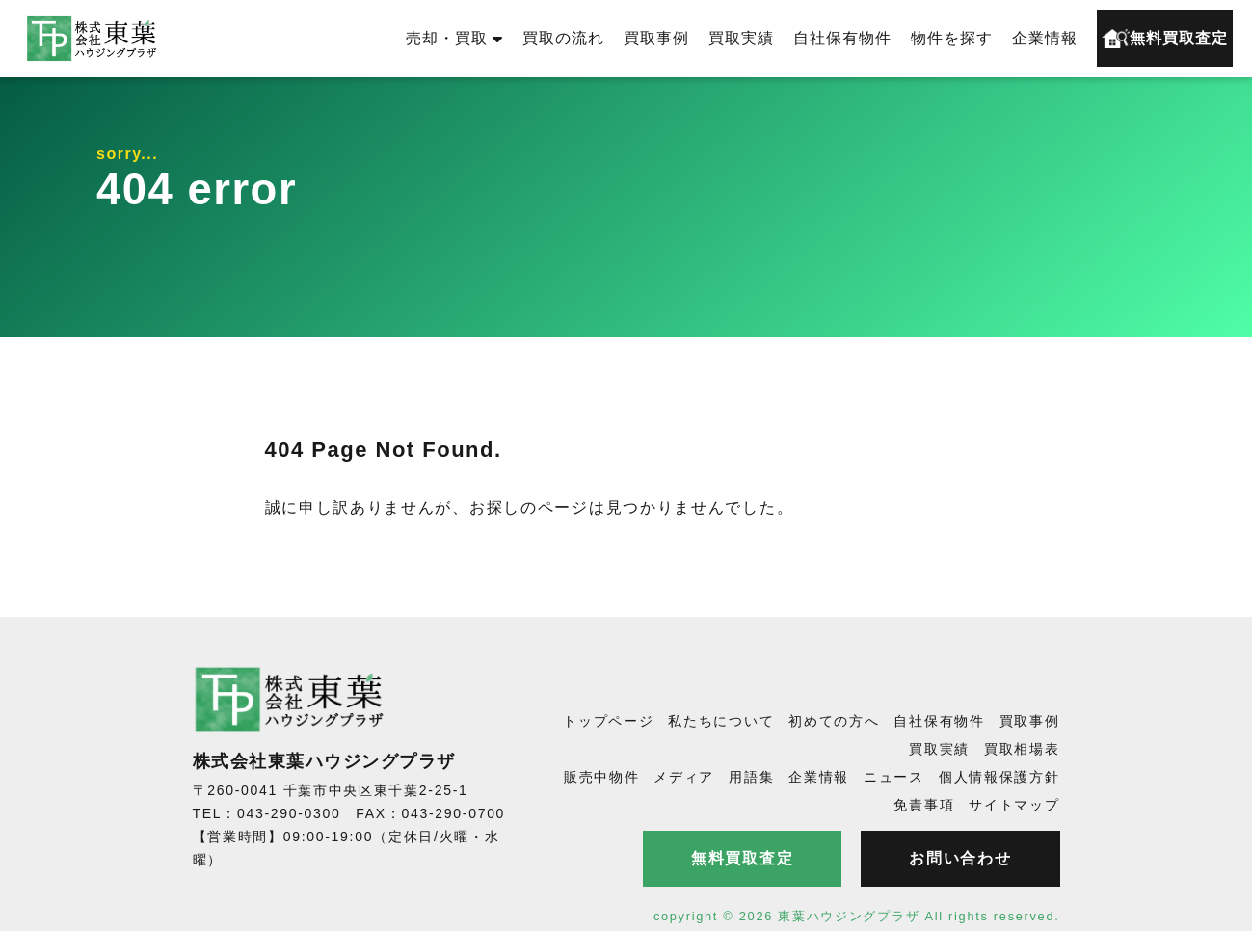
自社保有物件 (842, 38)
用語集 (751, 777)
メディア (683, 777)
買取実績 (741, 38)
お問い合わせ (960, 858)
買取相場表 (1022, 749)
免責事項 (923, 804)
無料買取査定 (1165, 38)
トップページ (608, 721)
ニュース (894, 777)
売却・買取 (454, 38)
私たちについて (721, 721)
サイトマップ (1014, 804)
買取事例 (656, 38)
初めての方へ (833, 721)
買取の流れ (563, 38)
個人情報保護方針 (999, 777)
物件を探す (952, 38)
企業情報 (1045, 38)
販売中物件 (602, 777)
